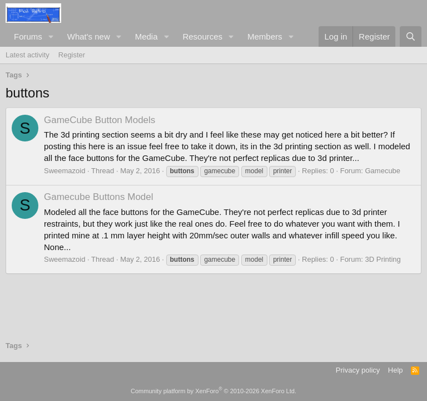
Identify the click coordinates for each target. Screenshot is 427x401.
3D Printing (382, 259)
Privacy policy (358, 370)
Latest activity (27, 55)
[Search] (410, 36)
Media (146, 36)
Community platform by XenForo (213, 391)
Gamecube (382, 171)
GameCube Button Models (99, 120)
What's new (88, 36)
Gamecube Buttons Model (98, 197)
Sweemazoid (64, 171)
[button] (51, 36)
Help (395, 370)
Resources (202, 36)
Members (264, 36)
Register (71, 55)
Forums (28, 36)
